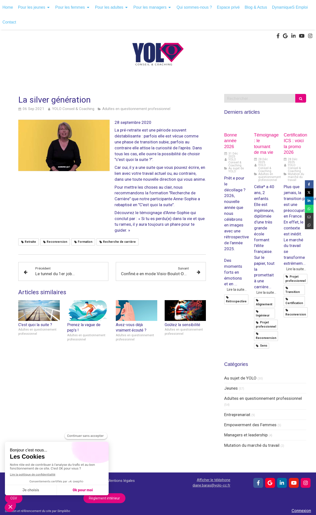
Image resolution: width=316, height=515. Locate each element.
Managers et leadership (246, 434)
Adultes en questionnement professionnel (263, 398)
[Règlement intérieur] (104, 498)
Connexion (301, 510)
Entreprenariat (237, 414)
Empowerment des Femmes (250, 424)
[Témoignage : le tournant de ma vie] (265, 125)
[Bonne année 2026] (235, 125)
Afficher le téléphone (213, 480)
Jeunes (231, 388)
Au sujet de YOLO (240, 378)
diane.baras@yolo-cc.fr (211, 485)
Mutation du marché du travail (251, 445)
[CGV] (13, 498)
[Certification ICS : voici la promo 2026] (295, 125)
